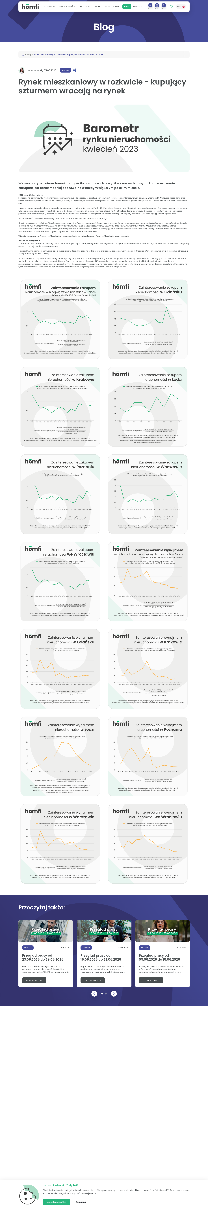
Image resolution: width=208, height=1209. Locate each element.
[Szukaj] (150, 6)
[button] (49, 7)
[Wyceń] (164, 6)
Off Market (84, 7)
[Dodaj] (157, 6)
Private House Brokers (52, 200)
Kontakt (137, 7)
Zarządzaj (81, 1202)
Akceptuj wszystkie (56, 1202)
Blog (126, 7)
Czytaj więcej (34, 980)
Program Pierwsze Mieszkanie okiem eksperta (108, 236)
